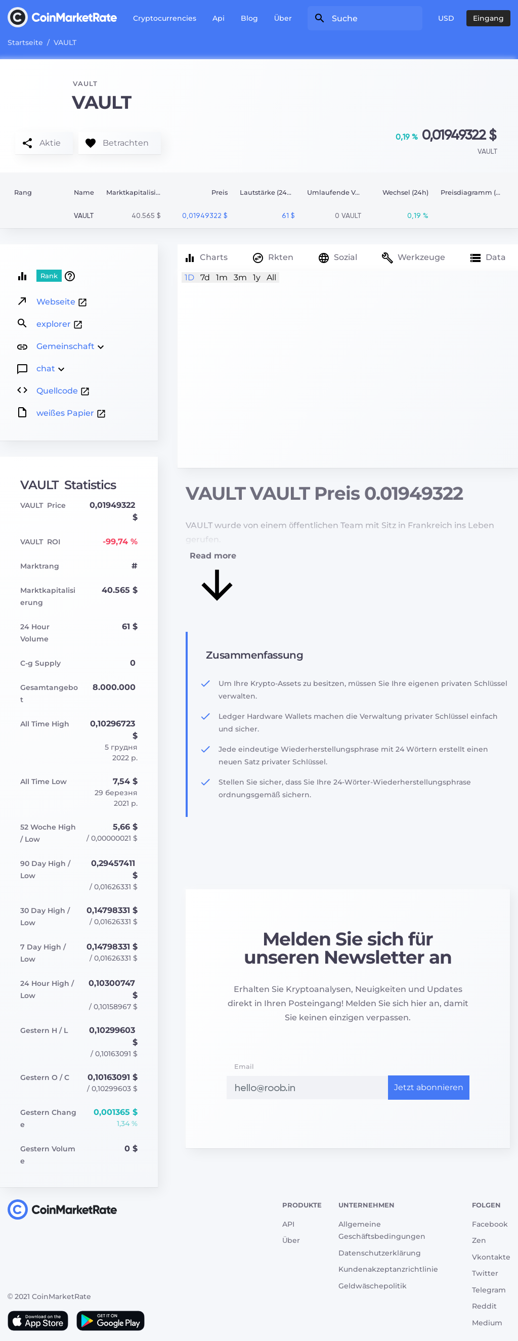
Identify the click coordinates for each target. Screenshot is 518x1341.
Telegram (489, 1289)
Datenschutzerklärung (379, 1253)
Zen (479, 1240)
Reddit (484, 1306)
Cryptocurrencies (164, 18)
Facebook (490, 1224)
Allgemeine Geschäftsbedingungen (381, 1230)
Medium (487, 1322)
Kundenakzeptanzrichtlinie (388, 1269)
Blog (249, 18)
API (288, 1224)
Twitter (485, 1273)
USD (446, 18)
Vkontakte (491, 1257)
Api (218, 18)
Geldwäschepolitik (372, 1285)
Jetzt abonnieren (428, 1087)
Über (283, 18)
